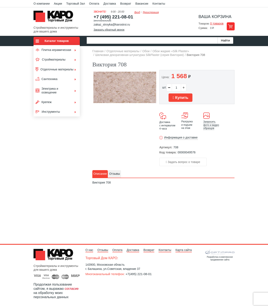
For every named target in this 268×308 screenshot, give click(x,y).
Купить (180, 98)
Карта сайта (183, 250)
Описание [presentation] (100, 173)
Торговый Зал (75, 3)
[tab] (100, 174)
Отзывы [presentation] (114, 173)
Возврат (125, 3)
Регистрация (151, 12)
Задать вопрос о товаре (183, 162)
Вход (137, 12)
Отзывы (102, 250)
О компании (42, 3)
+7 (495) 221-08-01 (113, 16)
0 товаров (217, 23)
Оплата (94, 3)
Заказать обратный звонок (109, 29)
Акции (58, 3)
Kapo (55, 18)
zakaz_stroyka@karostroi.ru (112, 24)
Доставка (109, 3)
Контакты (158, 3)
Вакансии (141, 3)
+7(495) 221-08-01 (139, 274)
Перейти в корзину (231, 26)
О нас (89, 250)
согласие (72, 288)
